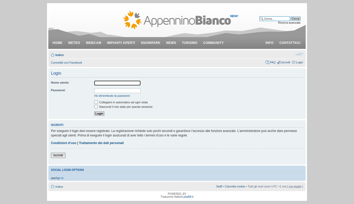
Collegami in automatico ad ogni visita (121, 102)
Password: (58, 90)
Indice (59, 55)
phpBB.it (189, 196)
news (171, 43)
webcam (93, 43)
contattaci (289, 43)
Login (299, 62)
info (270, 43)
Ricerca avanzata (289, 22)
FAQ (272, 62)
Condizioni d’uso (63, 143)
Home (58, 43)
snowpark (150, 43)
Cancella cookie (235, 186)
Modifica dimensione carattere (299, 54)
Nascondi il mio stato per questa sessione (123, 106)
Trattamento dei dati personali (101, 143)
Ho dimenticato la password (112, 95)
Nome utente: (60, 82)
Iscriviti (285, 62)
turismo (189, 43)
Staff (219, 186)
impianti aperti (121, 43)
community (213, 43)
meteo (74, 43)
